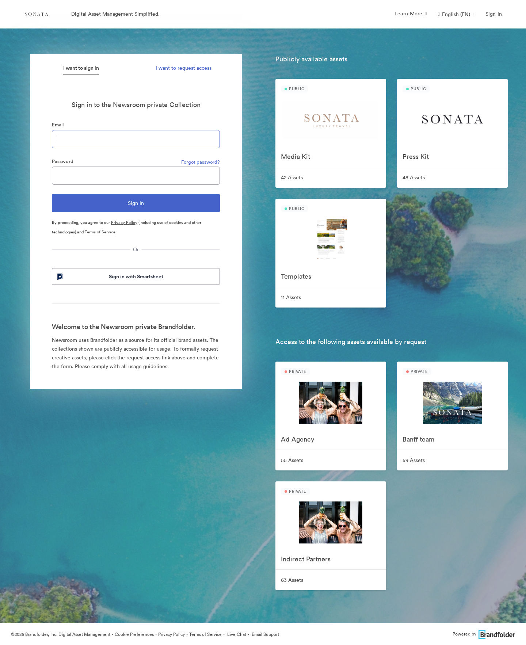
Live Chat (236, 634)
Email (58, 125)
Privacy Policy (124, 222)
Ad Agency (297, 439)
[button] (456, 14)
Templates (296, 276)
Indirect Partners (306, 559)
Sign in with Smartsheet (109, 276)
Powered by (484, 634)
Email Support (265, 634)
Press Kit (416, 156)
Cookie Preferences (134, 634)
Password (62, 161)
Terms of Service (100, 232)
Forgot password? (200, 162)
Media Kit (295, 156)
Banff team (418, 439)
